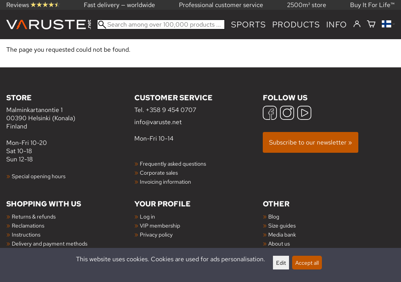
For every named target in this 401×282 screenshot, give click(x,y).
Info (336, 24)
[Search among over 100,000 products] (161, 24)
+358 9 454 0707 (171, 110)
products (296, 24)
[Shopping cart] (371, 24)
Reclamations (28, 225)
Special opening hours (38, 176)
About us (279, 243)
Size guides (282, 225)
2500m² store (306, 5)
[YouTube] (304, 114)
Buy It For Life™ (372, 5)
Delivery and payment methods (49, 243)
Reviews (33, 5)
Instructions (26, 234)
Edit (281, 262)
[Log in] (357, 24)
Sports (248, 24)
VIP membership (160, 225)
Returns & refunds (34, 216)
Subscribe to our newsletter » (310, 142)
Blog (273, 216)
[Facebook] (270, 114)
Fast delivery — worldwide (119, 5)
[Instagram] (287, 114)
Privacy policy (156, 234)
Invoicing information (165, 181)
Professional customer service (221, 5)
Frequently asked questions (173, 163)
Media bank (282, 234)
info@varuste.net (158, 122)
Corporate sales (159, 172)
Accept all (307, 262)
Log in (147, 216)
